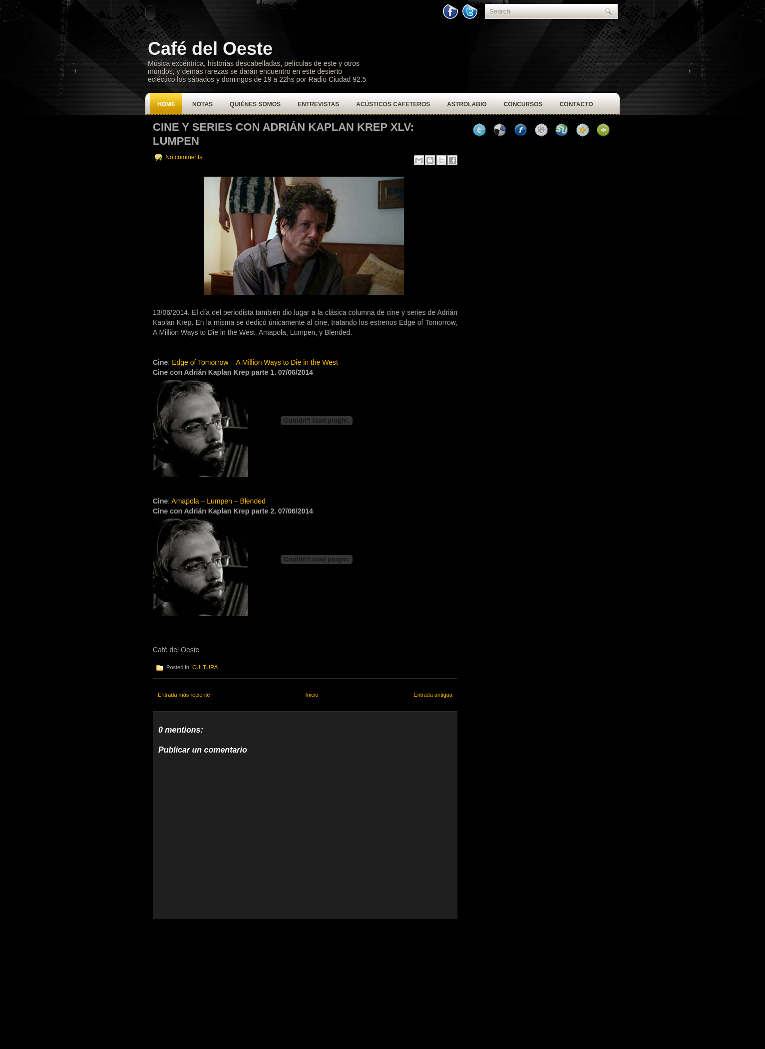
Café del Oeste (210, 48)
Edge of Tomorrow (200, 362)
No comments (183, 157)
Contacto (576, 104)
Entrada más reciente (184, 695)
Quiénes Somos (255, 104)
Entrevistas (318, 104)
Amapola (185, 501)
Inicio (312, 695)
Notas (202, 104)
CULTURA (205, 667)
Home (166, 104)
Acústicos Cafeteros (393, 104)
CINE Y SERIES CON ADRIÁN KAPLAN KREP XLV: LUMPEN (283, 134)
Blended (252, 501)
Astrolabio (466, 104)
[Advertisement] (228, 981)
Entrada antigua (432, 695)
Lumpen (219, 501)
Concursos (523, 104)
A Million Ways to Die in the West (287, 362)
